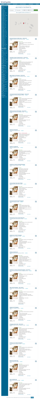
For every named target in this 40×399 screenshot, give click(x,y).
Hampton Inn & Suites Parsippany (16, 235)
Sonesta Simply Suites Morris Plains (16, 183)
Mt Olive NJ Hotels (4, 23)
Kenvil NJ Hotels (3, 11)
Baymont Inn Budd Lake (14, 360)
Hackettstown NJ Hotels (4, 36)
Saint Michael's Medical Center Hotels (4, 85)
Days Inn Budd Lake (13, 379)
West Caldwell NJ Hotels (4, 44)
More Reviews (29, 90)
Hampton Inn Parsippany (14, 307)
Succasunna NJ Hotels (4, 12)
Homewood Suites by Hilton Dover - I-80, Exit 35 (18, 38)
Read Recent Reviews (21, 71)
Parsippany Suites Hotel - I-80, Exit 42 (16, 324)
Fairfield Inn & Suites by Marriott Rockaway (17, 164)
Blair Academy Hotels (4, 70)
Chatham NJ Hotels (4, 43)
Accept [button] (32, 397)
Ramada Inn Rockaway (14, 129)
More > (25, 51)
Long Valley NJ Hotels (4, 35)
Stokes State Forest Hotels (4, 81)
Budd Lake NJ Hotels (4, 24)
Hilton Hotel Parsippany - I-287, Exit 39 (16, 287)
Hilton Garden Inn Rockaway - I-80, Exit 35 (17, 75)
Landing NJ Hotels (4, 16)
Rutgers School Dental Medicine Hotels (4, 79)
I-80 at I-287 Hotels (4, 54)
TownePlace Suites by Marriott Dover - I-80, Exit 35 (19, 57)
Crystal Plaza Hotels (4, 60)
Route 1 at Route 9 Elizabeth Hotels (4, 95)
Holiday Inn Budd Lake (14, 252)
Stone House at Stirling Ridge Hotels (4, 67)
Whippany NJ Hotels (4, 27)
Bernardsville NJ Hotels (4, 31)
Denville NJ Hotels (4, 19)
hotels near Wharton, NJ (26, 12)
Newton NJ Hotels (4, 40)
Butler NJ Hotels (3, 39)
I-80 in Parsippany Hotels (4, 53)
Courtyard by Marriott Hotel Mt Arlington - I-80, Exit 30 (19, 94)
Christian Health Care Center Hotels (4, 74)
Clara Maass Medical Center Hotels (4, 76)
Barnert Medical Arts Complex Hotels (4, 78)
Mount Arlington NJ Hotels (4, 15)
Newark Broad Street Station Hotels (4, 86)
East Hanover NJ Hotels (4, 32)
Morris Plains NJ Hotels (4, 20)
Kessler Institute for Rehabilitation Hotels (4, 65)
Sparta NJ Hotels (3, 28)
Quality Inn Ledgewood (14, 146)
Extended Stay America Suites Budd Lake (17, 217)
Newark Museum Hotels (4, 88)
